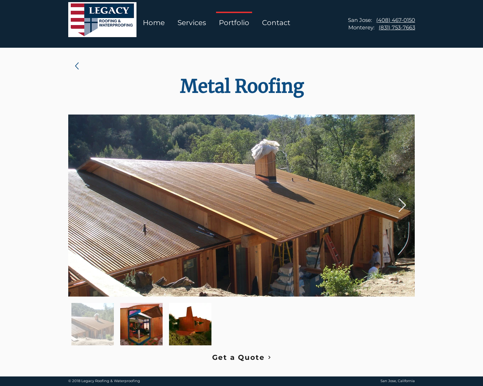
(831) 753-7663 (397, 27)
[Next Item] (402, 205)
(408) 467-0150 (395, 20)
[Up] (77, 66)
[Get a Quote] (241, 357)
